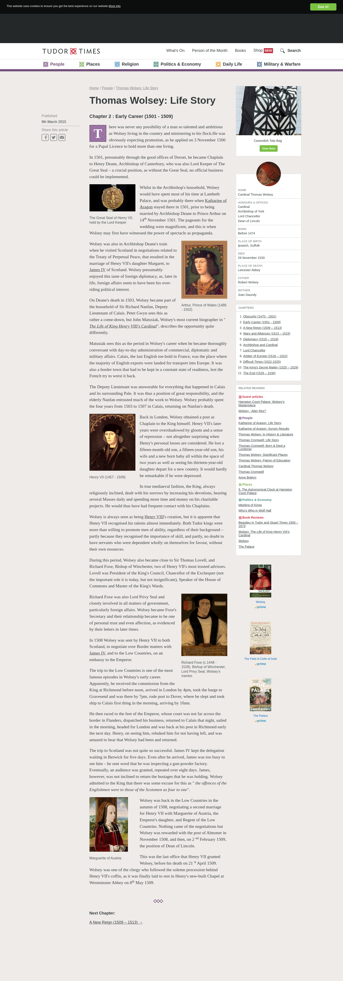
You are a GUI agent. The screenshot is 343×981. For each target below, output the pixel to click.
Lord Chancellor (256, 381)
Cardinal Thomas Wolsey (258, 523)
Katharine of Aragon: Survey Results (267, 477)
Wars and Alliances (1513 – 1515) (270, 362)
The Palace (248, 613)
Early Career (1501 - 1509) (265, 349)
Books (240, 50)
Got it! (323, 7)
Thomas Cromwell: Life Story (261, 493)
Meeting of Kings (252, 566)
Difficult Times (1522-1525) (265, 394)
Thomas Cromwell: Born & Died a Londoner (265, 502)
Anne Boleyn (249, 535)
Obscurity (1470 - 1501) (262, 343)
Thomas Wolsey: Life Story (137, 88)
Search (294, 50)
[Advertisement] (171, 27)
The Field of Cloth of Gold (260, 731)
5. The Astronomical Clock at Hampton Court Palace (261, 551)
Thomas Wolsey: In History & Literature (261, 485)
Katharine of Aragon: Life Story (263, 470)
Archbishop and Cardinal (263, 375)
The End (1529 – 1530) (262, 410)
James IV (97, 269)
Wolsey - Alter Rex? (254, 457)
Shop (259, 50)
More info (147, 7)
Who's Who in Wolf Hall (257, 573)
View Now (268, 150)
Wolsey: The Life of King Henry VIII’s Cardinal (267, 598)
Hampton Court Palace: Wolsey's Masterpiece (265, 448)
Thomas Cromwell (253, 529)
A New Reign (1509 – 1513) (266, 355)
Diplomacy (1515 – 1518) (264, 368)
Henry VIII (154, 516)
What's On (175, 50)
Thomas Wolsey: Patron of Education (268, 516)
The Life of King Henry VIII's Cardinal (123, 326)
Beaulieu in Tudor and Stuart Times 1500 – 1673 (266, 588)
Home (94, 88)
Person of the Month (210, 50)
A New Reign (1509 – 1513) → (116, 922)
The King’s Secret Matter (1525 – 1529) (270, 402)
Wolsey (244, 607)
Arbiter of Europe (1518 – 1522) (269, 387)
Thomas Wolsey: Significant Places (266, 510)
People (107, 88)
